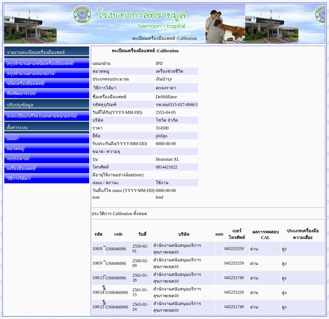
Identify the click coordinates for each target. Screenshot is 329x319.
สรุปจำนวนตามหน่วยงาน (30, 73)
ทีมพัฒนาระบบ (21, 93)
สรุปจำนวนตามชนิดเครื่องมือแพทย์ (40, 63)
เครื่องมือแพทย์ (21, 168)
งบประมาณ (18, 158)
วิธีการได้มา (18, 178)
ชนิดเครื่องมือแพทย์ (25, 83)
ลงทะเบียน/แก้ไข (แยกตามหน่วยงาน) (41, 116)
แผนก (12, 138)
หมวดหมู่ (15, 148)
